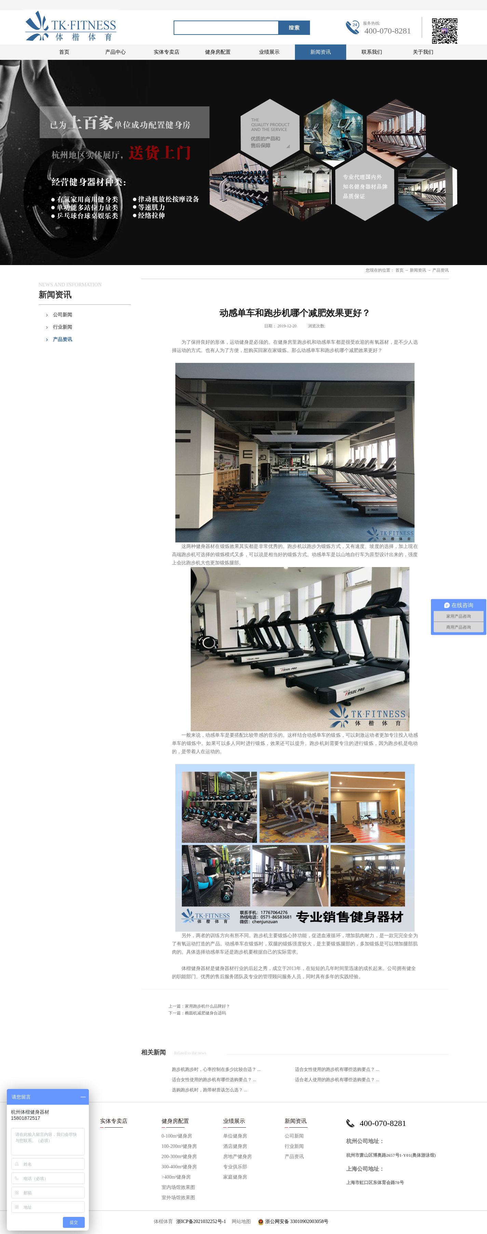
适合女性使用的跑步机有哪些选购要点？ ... (337, 1069)
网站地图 (240, 1221)
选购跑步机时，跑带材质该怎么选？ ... (209, 1089)
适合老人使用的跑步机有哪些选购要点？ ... (337, 1079)
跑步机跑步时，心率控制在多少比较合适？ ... (216, 1069)
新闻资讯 (418, 270)
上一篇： (199, 1006)
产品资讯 (440, 270)
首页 (64, 52)
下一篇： (197, 1013)
